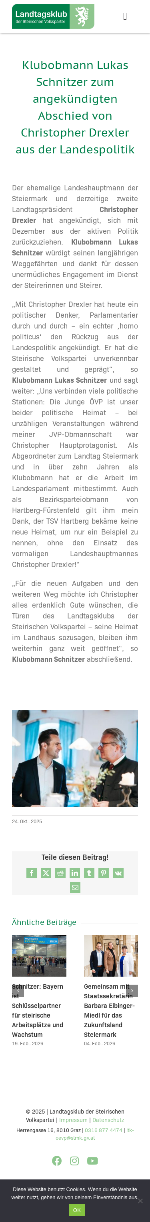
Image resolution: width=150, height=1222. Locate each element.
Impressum (73, 1120)
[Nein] (140, 1201)
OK (77, 1210)
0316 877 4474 (103, 1129)
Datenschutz (108, 1120)
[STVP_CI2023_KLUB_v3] (53, 7)
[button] (18, 991)
